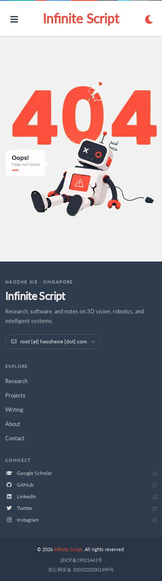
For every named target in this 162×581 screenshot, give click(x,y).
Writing (14, 409)
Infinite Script (81, 18)
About (12, 423)
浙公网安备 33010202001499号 (81, 569)
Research (16, 381)
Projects (15, 395)
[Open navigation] (14, 19)
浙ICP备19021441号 (81, 560)
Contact (15, 438)
